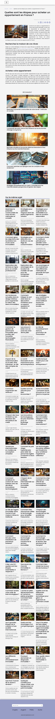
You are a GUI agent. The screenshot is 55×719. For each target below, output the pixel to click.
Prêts (32, 710)
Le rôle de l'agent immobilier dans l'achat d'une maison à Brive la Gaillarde (12, 513)
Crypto (15, 710)
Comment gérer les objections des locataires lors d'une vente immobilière (12, 241)
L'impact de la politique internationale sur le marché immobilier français (27, 482)
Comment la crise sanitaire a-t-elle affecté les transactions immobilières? (43, 481)
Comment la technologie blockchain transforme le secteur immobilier (26, 540)
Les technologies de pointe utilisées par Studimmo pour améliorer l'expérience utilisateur (43, 451)
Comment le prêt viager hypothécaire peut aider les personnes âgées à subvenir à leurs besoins (27, 451)
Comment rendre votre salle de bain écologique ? (12, 592)
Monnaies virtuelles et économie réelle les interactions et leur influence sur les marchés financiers (26, 148)
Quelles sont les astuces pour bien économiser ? (27, 391)
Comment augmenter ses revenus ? (11, 390)
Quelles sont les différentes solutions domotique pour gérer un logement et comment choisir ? (42, 597)
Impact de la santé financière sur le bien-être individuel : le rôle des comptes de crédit (11, 363)
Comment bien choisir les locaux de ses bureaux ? (42, 566)
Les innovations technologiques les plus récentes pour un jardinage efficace (27, 419)
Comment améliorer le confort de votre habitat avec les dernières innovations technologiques (11, 483)
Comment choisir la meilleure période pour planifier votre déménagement (42, 241)
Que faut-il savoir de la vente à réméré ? (12, 682)
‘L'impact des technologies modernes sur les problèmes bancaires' (42, 513)
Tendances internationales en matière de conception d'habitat (11, 450)
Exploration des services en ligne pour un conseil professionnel (11, 268)
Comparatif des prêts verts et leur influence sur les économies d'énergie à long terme (26, 129)
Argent (23, 710)
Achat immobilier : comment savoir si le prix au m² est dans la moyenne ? (42, 392)
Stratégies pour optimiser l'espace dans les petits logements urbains (27, 212)
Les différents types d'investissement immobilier (11, 659)
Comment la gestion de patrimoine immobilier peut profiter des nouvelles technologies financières (11, 333)
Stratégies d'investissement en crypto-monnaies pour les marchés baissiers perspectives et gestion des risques (25, 186)
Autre (11, 8)
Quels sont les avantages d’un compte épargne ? (27, 625)
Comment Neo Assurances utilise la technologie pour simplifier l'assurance (27, 513)
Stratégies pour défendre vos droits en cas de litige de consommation (27, 241)
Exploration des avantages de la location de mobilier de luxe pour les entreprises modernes (27, 270)
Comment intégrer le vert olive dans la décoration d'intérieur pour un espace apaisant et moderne (26, 301)
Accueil (6, 8)
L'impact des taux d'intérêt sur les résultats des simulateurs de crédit (12, 418)
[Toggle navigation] (6, 2)
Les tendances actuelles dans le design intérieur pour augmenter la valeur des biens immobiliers (12, 299)
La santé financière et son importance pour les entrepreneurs (27, 361)
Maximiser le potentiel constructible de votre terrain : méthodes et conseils (27, 110)
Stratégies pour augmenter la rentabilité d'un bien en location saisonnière (42, 212)
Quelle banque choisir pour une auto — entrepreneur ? (42, 361)
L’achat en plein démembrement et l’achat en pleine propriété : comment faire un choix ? (27, 595)
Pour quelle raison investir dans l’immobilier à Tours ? (43, 659)
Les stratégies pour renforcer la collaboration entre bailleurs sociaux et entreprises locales (42, 300)
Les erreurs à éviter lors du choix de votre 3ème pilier (26, 330)
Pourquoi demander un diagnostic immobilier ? (26, 659)
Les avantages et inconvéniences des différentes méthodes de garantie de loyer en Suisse (42, 269)
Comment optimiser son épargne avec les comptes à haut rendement (25, 167)
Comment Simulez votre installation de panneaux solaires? (10, 539)
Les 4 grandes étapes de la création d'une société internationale (10, 626)
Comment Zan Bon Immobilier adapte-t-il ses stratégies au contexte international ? (42, 419)
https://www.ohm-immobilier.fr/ (26, 48)
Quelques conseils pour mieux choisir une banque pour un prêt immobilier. (27, 684)
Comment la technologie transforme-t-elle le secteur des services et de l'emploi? (42, 540)
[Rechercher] (27, 705)
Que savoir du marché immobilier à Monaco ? (26, 567)
